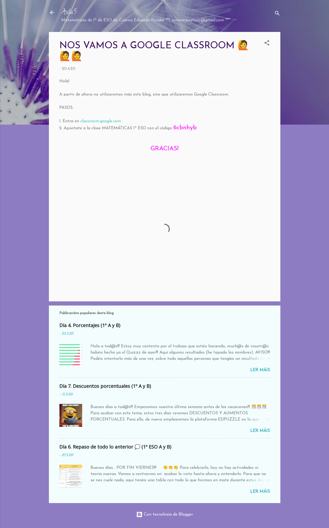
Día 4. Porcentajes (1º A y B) (89, 325)
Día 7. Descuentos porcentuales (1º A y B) (105, 386)
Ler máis (260, 370)
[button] (267, 44)
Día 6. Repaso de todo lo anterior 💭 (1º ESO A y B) (115, 447)
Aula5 (68, 12)
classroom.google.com (100, 121)
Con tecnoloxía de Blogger (164, 514)
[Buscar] (277, 14)
